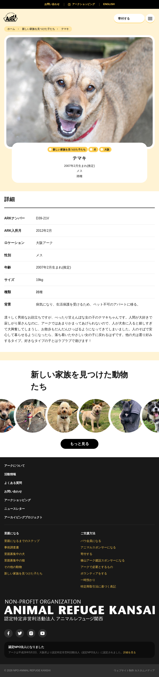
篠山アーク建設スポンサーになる (103, 560)
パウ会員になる (91, 541)
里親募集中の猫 (14, 560)
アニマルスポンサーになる (98, 547)
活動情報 (10, 474)
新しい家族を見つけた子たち (23, 573)
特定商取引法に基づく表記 (98, 586)
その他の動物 (13, 567)
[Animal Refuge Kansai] (11, 17)
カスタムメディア (145, 670)
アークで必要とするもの (97, 567)
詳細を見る (129, 652)
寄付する (86, 554)
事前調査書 (11, 547)
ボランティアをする (94, 573)
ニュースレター (14, 508)
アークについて (14, 465)
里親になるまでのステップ (22, 541)
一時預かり (88, 580)
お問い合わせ (13, 491)
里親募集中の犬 (14, 554)
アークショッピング (17, 500)
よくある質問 (13, 483)
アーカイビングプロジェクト (23, 517)
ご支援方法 (88, 533)
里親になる (11, 533)
